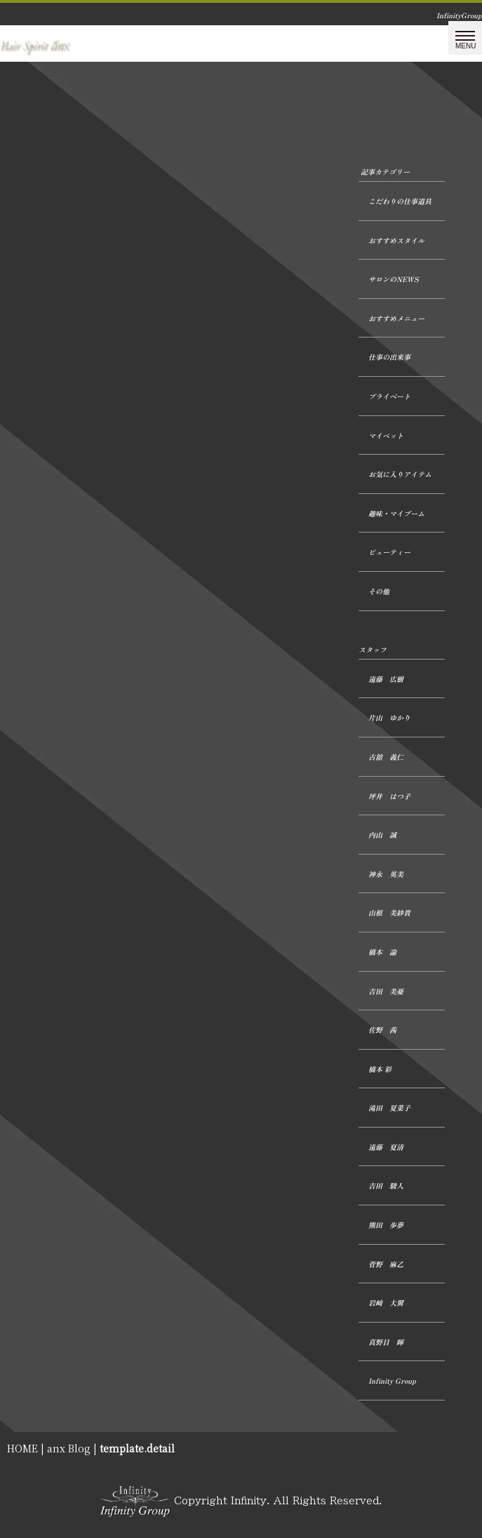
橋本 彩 (379, 1069)
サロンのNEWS (393, 279)
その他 (378, 591)
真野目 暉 (385, 1342)
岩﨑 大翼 (385, 1302)
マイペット (385, 435)
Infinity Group (392, 1380)
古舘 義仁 (385, 756)
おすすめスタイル (396, 240)
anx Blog (69, 1448)
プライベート (389, 396)
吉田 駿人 (385, 1185)
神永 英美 (385, 874)
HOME (22, 1448)
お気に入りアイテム (399, 474)
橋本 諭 (382, 952)
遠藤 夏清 (385, 1147)
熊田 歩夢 (385, 1224)
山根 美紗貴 (389, 912)
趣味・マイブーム (396, 513)
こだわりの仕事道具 (399, 201)
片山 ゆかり (389, 717)
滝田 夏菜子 (389, 1107)
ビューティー (389, 552)
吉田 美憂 (385, 991)
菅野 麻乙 (385, 1264)
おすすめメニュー (396, 318)
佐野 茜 (382, 1029)
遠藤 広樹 (385, 679)
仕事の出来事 (389, 357)
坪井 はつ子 (389, 796)
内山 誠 (382, 834)
